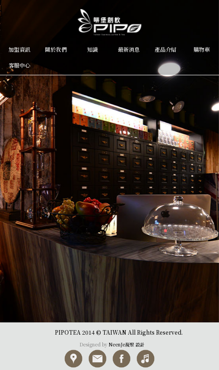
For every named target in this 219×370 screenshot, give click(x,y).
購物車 (202, 49)
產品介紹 (165, 49)
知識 (92, 49)
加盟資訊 (19, 49)
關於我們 (56, 49)
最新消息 (129, 49)
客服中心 (19, 65)
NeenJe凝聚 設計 (127, 344)
